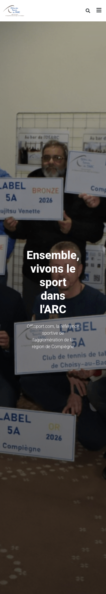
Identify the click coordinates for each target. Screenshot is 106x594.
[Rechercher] (88, 10)
